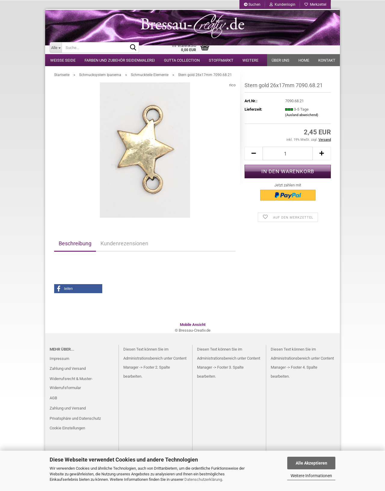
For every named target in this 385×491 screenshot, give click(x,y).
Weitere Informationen (311, 475)
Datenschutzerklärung (203, 479)
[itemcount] (288, 155)
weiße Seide (62, 60)
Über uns (280, 60)
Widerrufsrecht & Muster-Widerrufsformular (71, 384)
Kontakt (326, 60)
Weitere (250, 60)
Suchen (252, 4)
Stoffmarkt (221, 60)
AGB (53, 399)
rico (232, 86)
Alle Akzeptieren (311, 463)
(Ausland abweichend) (301, 116)
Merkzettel (315, 4)
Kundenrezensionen (124, 245)
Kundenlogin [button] (282, 4)
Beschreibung (75, 245)
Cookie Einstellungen (67, 429)
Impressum (59, 360)
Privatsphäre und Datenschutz (75, 420)
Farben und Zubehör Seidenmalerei (120, 60)
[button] (78, 290)
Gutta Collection (182, 60)
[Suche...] (56, 47)
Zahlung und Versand (68, 370)
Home (303, 60)
